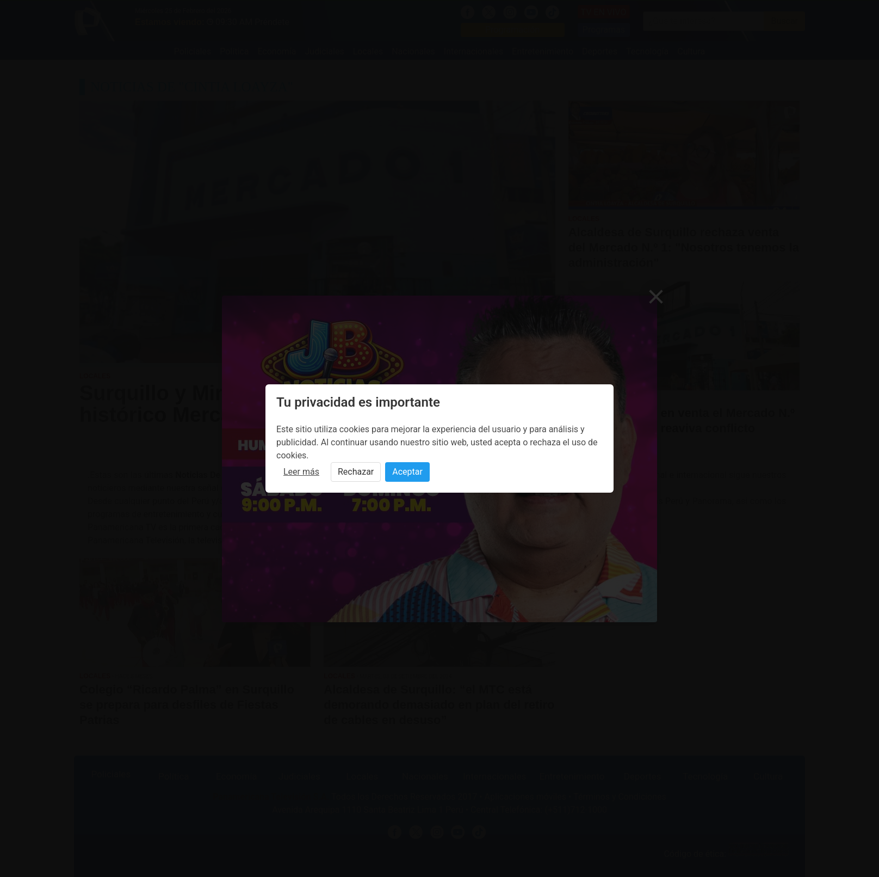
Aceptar (407, 472)
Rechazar (356, 472)
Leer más (301, 472)
